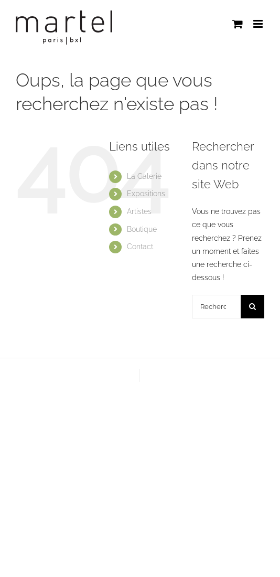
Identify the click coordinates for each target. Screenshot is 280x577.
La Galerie (144, 176)
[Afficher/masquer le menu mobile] (258, 23)
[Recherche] (252, 306)
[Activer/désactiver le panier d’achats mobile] (237, 23)
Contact (140, 246)
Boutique (142, 229)
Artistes (139, 211)
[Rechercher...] (216, 306)
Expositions (146, 193)
